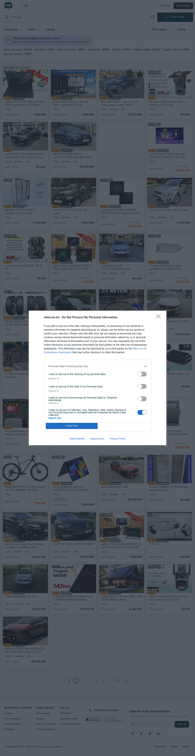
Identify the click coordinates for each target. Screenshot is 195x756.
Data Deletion (77, 439)
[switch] (142, 373)
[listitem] (98, 366)
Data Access (97, 439)
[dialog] (98, 378)
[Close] (159, 317)
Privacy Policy (117, 439)
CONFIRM (72, 425)
